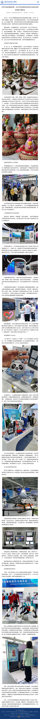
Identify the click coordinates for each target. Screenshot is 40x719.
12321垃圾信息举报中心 (20, 710)
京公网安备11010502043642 (24, 716)
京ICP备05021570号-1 (14, 716)
